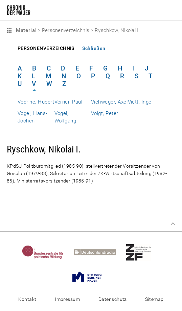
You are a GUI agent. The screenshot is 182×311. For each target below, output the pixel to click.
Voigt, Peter (104, 113)
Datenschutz (112, 299)
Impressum (67, 299)
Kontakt (27, 299)
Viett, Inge (140, 102)
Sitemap (154, 299)
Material (25, 30)
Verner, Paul (68, 102)
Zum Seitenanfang (172, 223)
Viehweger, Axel (109, 102)
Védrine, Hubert (36, 102)
